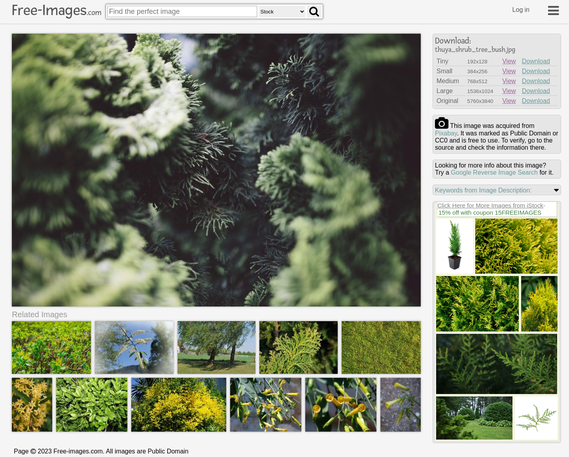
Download (536, 61)
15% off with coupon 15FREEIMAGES (490, 212)
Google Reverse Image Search (494, 172)
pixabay (446, 133)
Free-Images (56, 10)
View (509, 61)
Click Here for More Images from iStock (490, 205)
